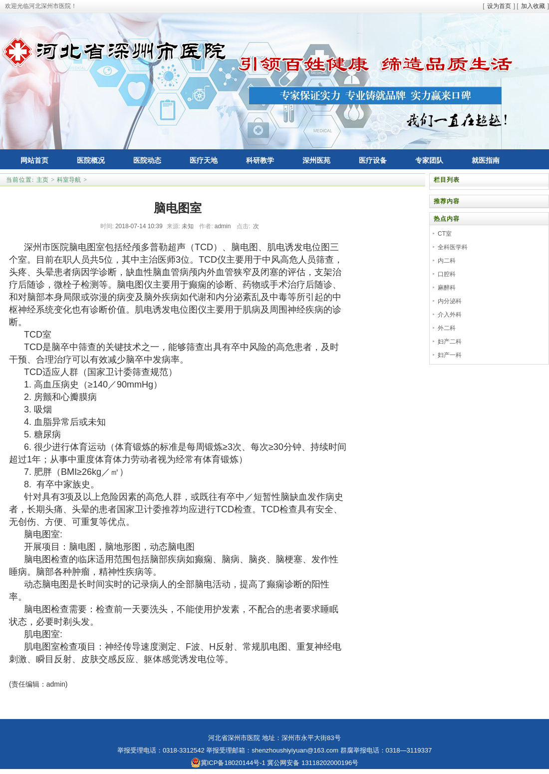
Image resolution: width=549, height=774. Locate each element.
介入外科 (450, 314)
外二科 (447, 328)
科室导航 (69, 179)
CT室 (445, 233)
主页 (42, 179)
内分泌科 (450, 301)
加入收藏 (533, 5)
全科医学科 (453, 247)
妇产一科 (450, 355)
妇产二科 (450, 341)
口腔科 (447, 274)
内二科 (447, 260)
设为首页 (499, 5)
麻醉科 (447, 287)
